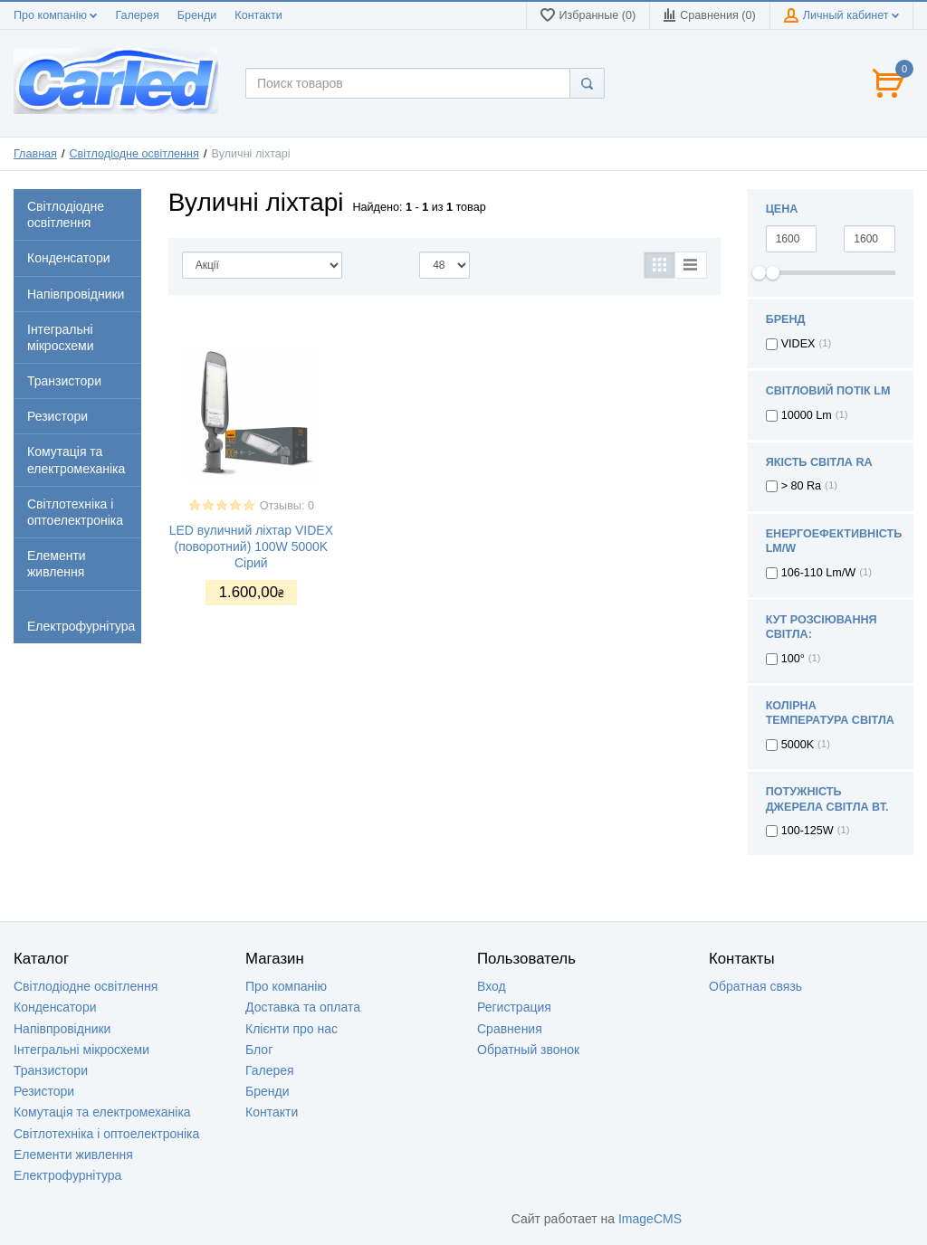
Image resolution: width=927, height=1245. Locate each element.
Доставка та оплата (302, 1007)
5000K (797, 744)
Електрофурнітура (67, 1175)
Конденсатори (55, 1007)
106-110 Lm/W (818, 572)
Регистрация (514, 1007)
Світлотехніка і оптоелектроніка (106, 1133)
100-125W (807, 830)
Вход (491, 986)
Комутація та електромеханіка (102, 1112)
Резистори (44, 1091)
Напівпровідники (62, 1029)
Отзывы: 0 (287, 505)
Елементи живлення (73, 1154)
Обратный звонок (528, 1049)
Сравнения (509, 1029)
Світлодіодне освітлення (134, 153)
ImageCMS (650, 1219)
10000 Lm (806, 415)
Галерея (136, 15)
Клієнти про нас (291, 1029)
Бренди (197, 15)
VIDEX (798, 343)
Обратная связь (755, 986)
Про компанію (55, 15)
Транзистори (51, 1070)
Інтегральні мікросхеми (81, 1049)
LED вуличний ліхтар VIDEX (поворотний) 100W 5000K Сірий (251, 546)
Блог (258, 1049)
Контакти (258, 15)
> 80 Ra (801, 486)
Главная (35, 153)
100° (793, 658)
